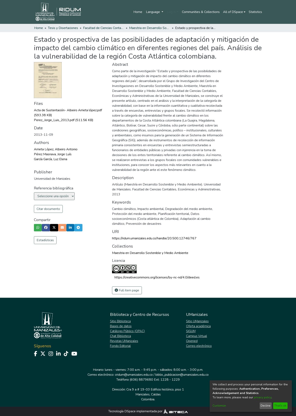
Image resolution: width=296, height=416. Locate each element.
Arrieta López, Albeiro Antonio (55, 149)
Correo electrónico (199, 346)
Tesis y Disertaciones (63, 28)
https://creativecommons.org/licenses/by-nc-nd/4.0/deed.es (157, 277)
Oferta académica (198, 326)
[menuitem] (234, 12)
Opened (192, 341)
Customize (219, 406)
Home (137, 12)
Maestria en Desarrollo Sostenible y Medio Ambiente (149, 28)
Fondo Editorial (120, 346)
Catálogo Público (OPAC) (127, 331)
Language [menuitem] (153, 12)
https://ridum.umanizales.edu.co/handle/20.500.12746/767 (154, 238)
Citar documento (48, 209)
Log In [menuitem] (171, 12)
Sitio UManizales (197, 321)
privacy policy (262, 397)
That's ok (280, 406)
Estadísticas (45, 240)
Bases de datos (121, 326)
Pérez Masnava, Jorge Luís (53, 154)
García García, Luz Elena (50, 159)
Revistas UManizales (124, 341)
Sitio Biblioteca (120, 321)
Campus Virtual (196, 336)
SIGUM (190, 331)
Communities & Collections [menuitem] (201, 12)
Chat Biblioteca (120, 336)
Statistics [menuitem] (255, 12)
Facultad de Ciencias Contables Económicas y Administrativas (103, 28)
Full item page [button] (127, 290)
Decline (266, 406)
